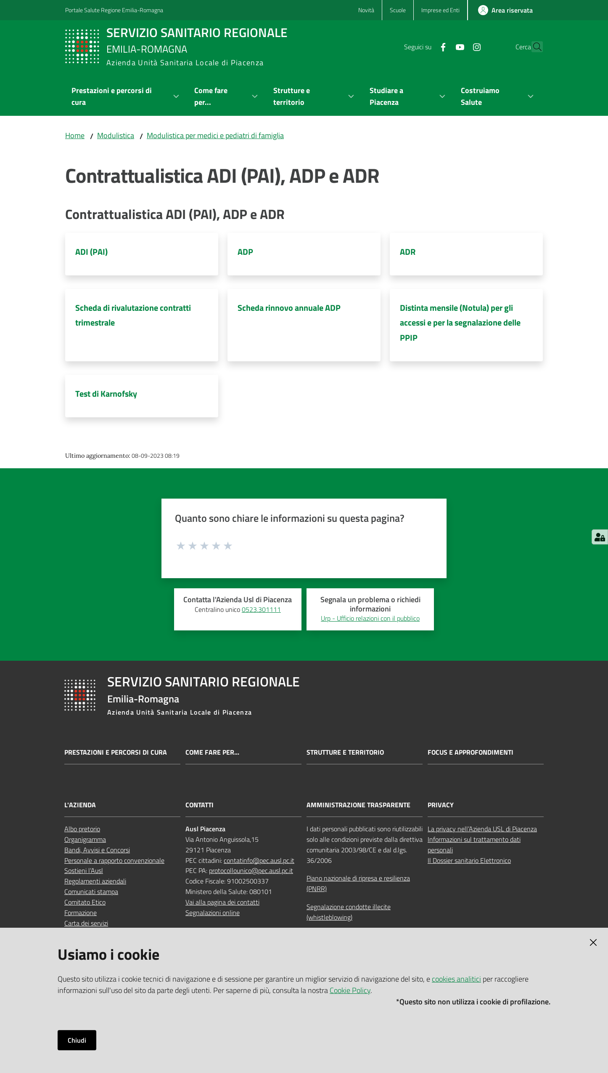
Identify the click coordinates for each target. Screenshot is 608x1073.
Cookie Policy (350, 990)
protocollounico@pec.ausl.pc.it (251, 870)
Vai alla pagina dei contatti (222, 902)
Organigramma (85, 839)
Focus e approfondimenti (470, 752)
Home (75, 135)
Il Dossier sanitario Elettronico (469, 860)
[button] (533, 47)
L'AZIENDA (80, 805)
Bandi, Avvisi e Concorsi (97, 850)
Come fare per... (212, 752)
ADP (245, 251)
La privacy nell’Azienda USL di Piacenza (482, 829)
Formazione (80, 913)
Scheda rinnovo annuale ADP (289, 307)
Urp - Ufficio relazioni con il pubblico (370, 618)
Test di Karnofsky (106, 393)
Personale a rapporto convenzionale (114, 860)
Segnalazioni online (212, 913)
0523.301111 (261, 609)
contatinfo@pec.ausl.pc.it (259, 860)
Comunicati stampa (91, 891)
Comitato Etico (85, 902)
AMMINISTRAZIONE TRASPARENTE (358, 805)
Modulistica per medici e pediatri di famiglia (215, 135)
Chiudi (77, 1040)
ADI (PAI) (91, 251)
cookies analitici (456, 979)
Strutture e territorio (345, 752)
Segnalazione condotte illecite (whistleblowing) (349, 912)
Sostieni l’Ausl (83, 870)
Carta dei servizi (86, 923)
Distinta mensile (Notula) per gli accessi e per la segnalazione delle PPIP (460, 322)
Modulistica (115, 135)
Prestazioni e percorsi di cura (115, 752)
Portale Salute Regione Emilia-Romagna (114, 9)
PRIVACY (441, 805)
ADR (407, 251)
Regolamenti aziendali (95, 881)
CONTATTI (199, 805)
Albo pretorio (82, 829)
